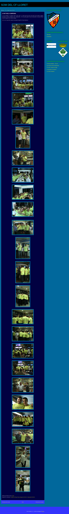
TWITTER (48, 34)
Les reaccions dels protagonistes (53, 65)
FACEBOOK (49, 36)
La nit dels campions (50, 71)
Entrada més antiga (39, 502)
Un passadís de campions (51, 69)
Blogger (42, 511)
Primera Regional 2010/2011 (22, 497)
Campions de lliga (14, 497)
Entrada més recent (6, 502)
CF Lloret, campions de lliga (52, 67)
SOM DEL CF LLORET (14, 4)
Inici (23, 502)
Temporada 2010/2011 (31, 497)
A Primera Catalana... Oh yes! (52, 63)
